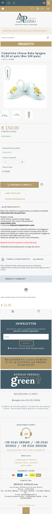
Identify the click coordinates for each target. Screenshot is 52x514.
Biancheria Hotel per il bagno (22, 30)
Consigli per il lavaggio (26, 463)
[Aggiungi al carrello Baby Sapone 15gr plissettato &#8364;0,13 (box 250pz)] (13, 311)
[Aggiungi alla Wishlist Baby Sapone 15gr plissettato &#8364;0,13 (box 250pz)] (39, 311)
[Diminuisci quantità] (5, 162)
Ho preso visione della (27, 348)
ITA (48, 9)
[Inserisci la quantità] (14, 162)
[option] (25, 86)
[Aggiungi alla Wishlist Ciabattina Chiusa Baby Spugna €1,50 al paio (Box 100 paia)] (42, 185)
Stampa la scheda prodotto (18, 259)
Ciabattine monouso (40, 30)
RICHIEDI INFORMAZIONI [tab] (15, 199)
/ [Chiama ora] (26, 444)
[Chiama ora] (8, 3)
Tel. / (25, 491)
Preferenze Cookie (34, 496)
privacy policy (37, 348)
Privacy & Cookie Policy (14, 496)
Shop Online (7, 30)
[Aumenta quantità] (22, 162)
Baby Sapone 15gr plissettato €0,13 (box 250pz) (18, 297)
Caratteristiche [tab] (12, 193)
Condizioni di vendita (26, 460)
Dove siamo (26, 465)
